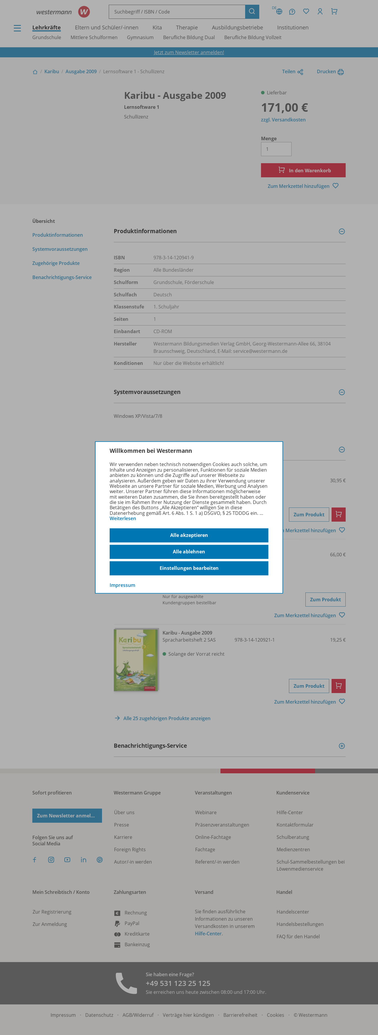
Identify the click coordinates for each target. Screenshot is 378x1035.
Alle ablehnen (189, 551)
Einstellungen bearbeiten (189, 568)
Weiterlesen (123, 518)
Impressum (122, 585)
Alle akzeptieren (189, 535)
